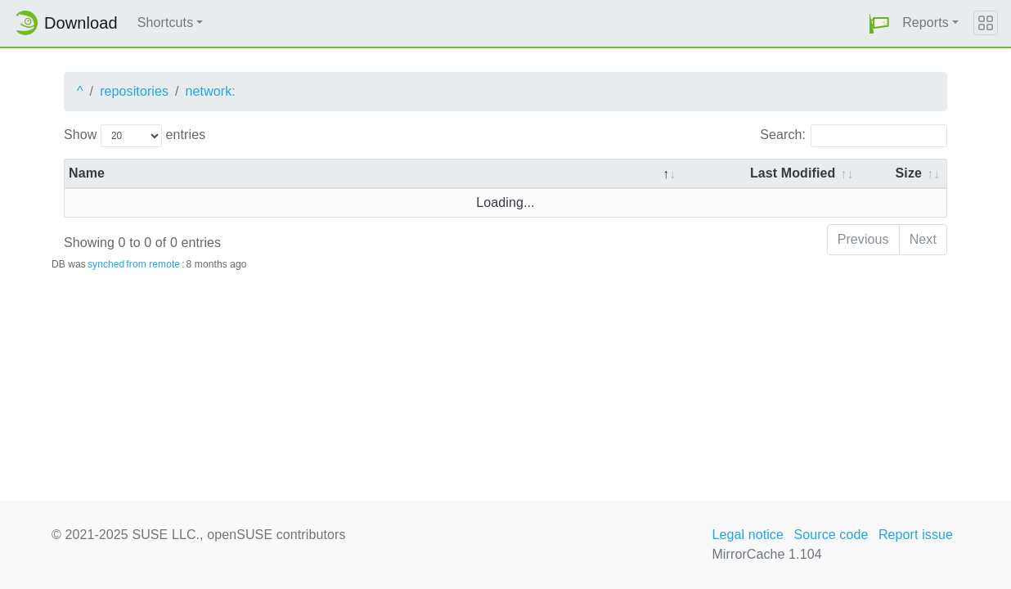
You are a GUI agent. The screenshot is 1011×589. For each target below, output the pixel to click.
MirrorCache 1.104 (766, 554)
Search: (853, 135)
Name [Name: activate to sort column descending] (87, 173)
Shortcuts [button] (165, 22)
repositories (134, 91)
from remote (153, 264)
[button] (879, 23)
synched (106, 264)
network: (211, 91)
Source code (830, 535)
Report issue (915, 535)
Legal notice (748, 535)
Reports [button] (925, 22)
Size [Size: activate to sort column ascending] (909, 173)
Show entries (134, 135)
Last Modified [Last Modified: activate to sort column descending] (792, 173)
